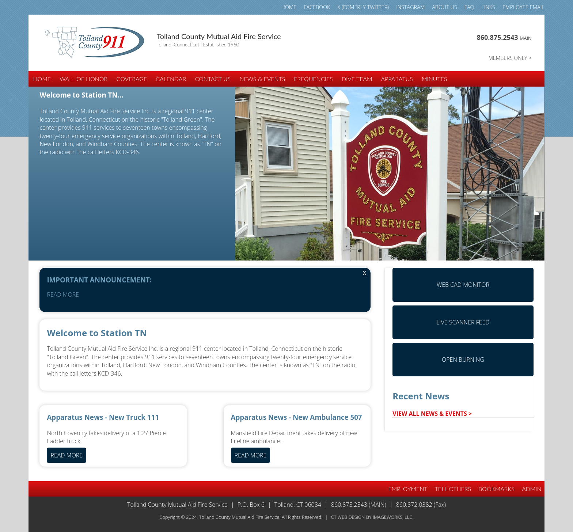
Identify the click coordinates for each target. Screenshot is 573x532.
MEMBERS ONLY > (509, 57)
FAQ (469, 7)
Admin (531, 488)
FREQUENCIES (313, 78)
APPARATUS (397, 78)
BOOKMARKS (496, 488)
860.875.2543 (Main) (358, 505)
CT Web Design (348, 517)
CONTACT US (213, 78)
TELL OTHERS (453, 488)
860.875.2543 (504, 37)
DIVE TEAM (357, 78)
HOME (289, 7)
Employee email (523, 7)
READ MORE (63, 294)
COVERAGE (131, 78)
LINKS (489, 7)
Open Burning (463, 360)
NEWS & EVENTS (262, 78)
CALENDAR (171, 78)
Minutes (434, 78)
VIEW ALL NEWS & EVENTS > (432, 414)
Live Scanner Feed (462, 322)
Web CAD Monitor (463, 285)
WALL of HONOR (83, 78)
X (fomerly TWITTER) (363, 7)
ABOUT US (444, 7)
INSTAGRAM (410, 7)
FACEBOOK (317, 7)
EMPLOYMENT (407, 488)
